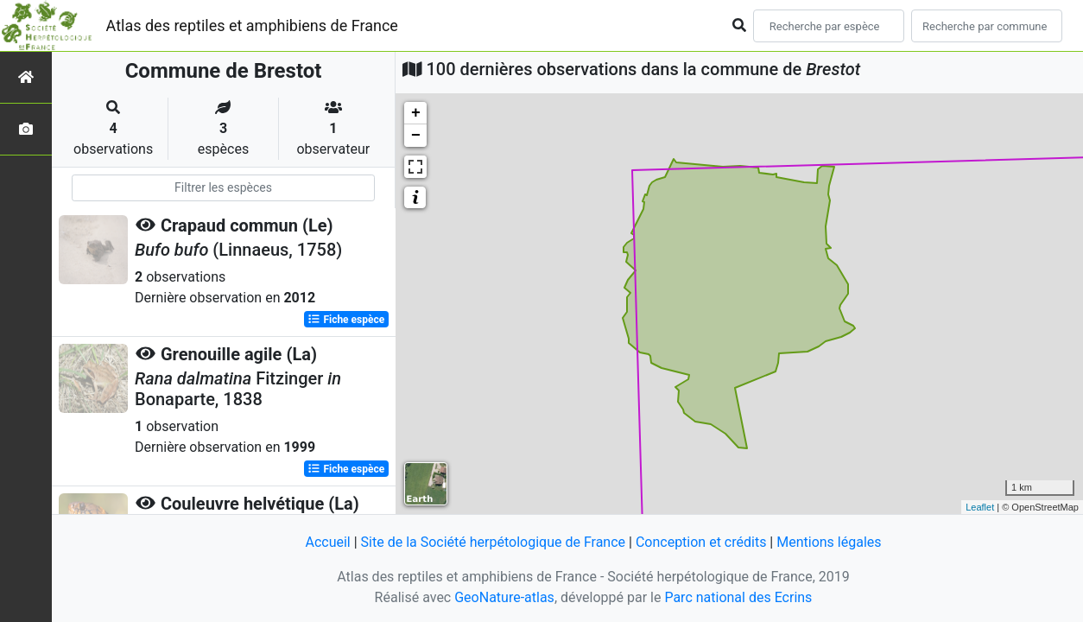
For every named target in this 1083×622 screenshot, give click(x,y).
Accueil (327, 542)
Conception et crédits (701, 542)
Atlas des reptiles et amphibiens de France (252, 25)
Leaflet (980, 507)
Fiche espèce (345, 320)
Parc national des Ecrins (738, 597)
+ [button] (416, 113)
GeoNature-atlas (504, 597)
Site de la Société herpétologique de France (493, 542)
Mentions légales (828, 542)
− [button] (416, 135)
